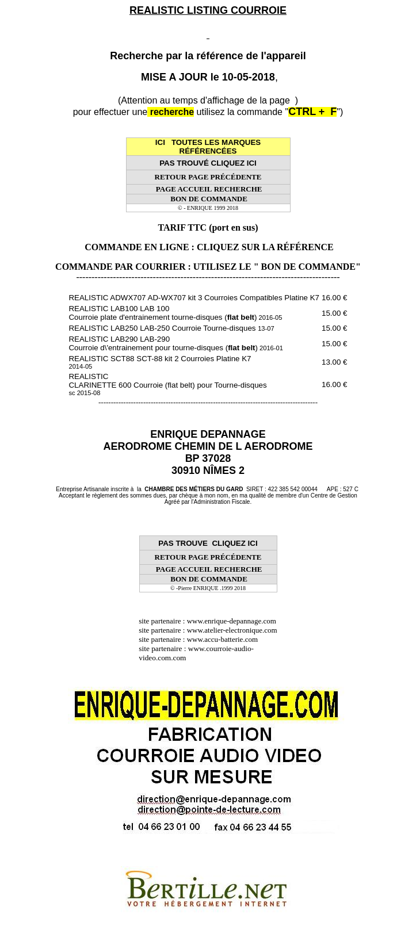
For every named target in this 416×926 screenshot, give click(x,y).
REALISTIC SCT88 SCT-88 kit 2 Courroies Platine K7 (159, 362)
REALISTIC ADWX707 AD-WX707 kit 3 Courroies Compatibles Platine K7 (193, 297)
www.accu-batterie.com (226, 639)
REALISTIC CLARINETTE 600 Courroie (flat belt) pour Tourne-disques (167, 384)
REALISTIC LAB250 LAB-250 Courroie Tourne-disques (171, 328)
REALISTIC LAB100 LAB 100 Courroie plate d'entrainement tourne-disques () (175, 313)
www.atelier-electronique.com (232, 630)
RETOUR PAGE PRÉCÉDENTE (208, 177)
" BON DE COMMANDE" (307, 266)
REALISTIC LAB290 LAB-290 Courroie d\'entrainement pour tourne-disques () (175, 343)
